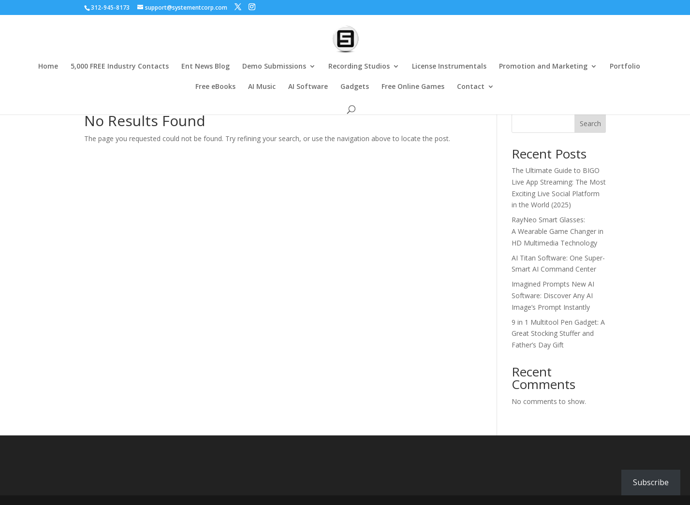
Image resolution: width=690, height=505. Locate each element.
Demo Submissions (274, 67)
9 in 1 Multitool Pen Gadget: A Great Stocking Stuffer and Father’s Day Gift (558, 333)
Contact (470, 87)
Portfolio (625, 67)
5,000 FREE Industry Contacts (120, 67)
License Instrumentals (449, 67)
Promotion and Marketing (543, 67)
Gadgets (354, 87)
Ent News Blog (205, 67)
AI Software (308, 87)
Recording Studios (359, 67)
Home (48, 67)
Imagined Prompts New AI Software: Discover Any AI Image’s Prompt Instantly (553, 295)
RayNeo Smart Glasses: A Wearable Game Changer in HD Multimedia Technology (557, 231)
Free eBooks (215, 87)
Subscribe (651, 482)
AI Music (262, 87)
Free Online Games (413, 87)
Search (590, 123)
